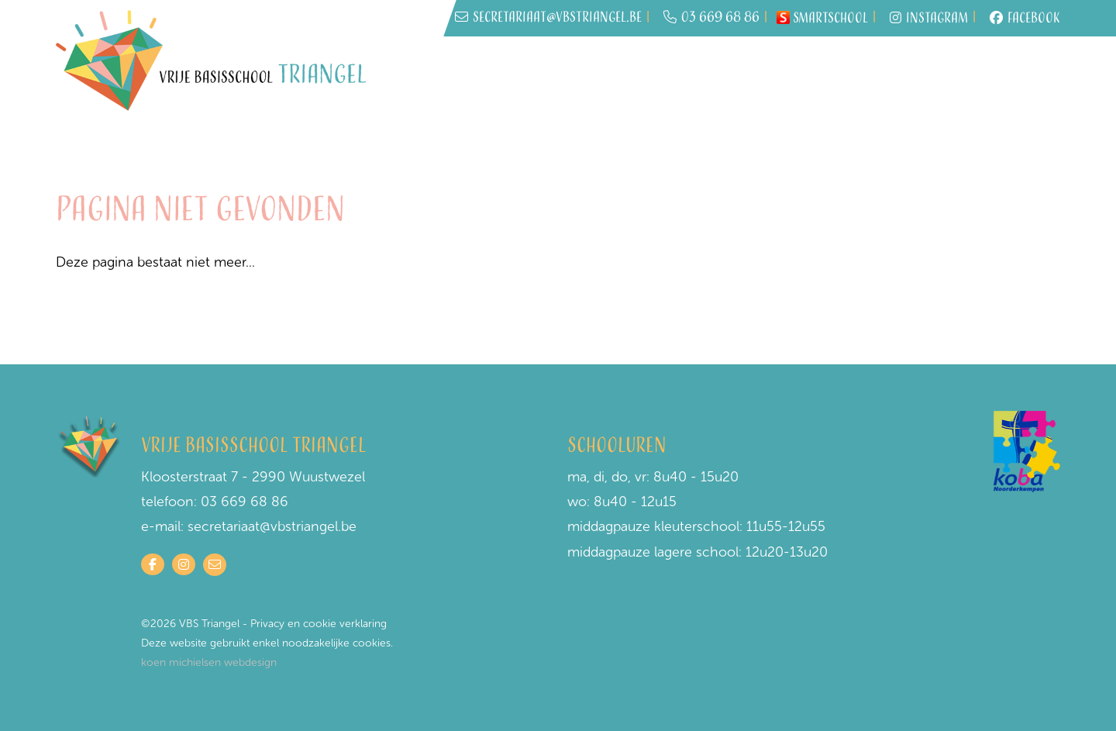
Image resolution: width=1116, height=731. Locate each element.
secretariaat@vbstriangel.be (272, 526)
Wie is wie (746, 77)
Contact (1014, 78)
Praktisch (820, 77)
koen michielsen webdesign (209, 662)
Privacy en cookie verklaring (318, 623)
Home (600, 77)
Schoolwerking (913, 77)
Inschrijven (666, 77)
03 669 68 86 (711, 18)
